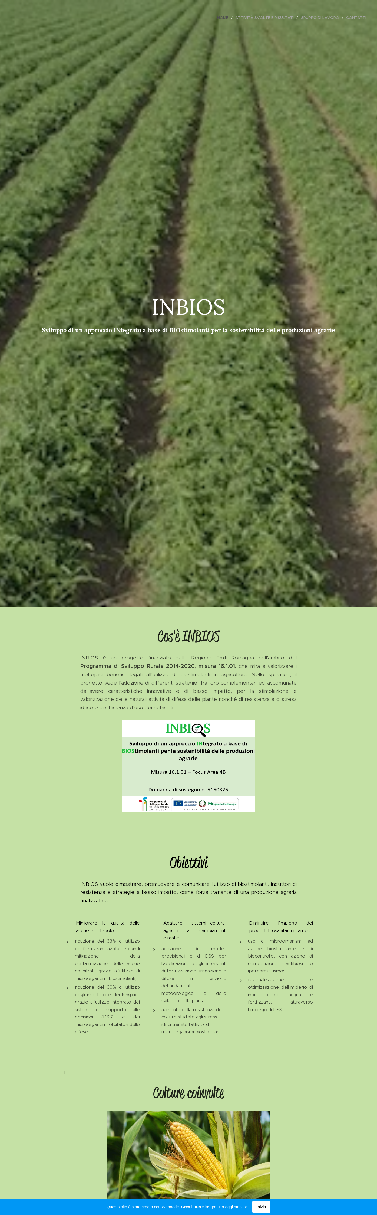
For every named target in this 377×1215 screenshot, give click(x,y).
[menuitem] (224, 17)
